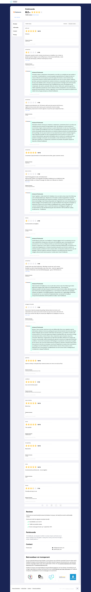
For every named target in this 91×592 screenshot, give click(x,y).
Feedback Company (70, 588)
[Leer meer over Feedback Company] (52, 577)
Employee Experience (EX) (41, 565)
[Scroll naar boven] (77, 588)
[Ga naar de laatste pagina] (61, 505)
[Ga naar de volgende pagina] (56, 505)
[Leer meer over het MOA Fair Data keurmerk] (41, 577)
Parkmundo (30, 9)
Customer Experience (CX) (65, 563)
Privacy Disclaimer (16, 588)
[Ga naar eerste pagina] (42, 505)
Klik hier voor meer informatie (62, 569)
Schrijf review (35, 15)
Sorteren (65, 23)
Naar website (17, 17)
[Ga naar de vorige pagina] (47, 505)
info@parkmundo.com (59, 547)
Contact (29, 588)
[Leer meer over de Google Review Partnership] (62, 577)
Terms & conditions (36, 588)
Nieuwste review (73, 23)
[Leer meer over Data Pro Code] (30, 577)
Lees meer (27, 60)
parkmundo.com (58, 549)
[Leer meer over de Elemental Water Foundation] (73, 577)
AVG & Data (23, 588)
